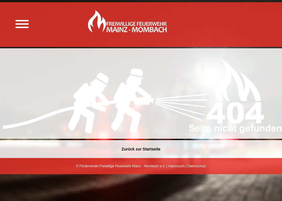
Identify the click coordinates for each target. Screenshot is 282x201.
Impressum (176, 166)
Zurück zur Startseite (140, 149)
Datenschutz (196, 166)
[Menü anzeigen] (22, 24)
